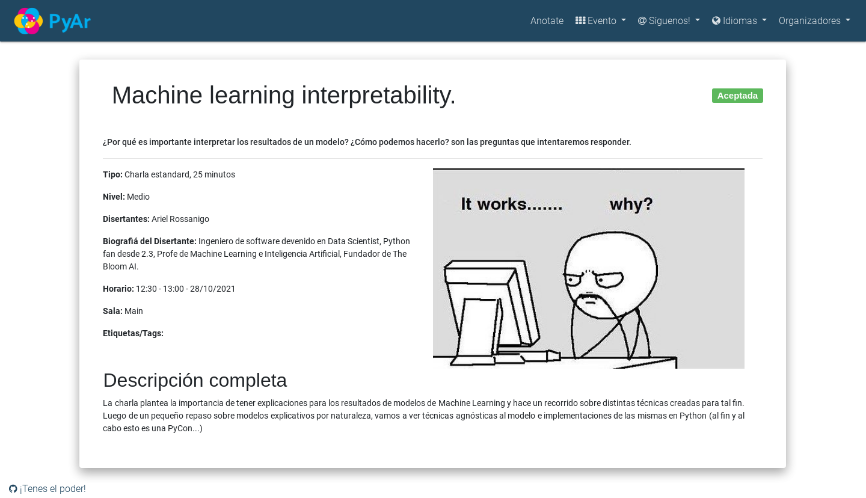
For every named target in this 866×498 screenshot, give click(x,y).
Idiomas (736, 20)
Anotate (547, 20)
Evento (597, 20)
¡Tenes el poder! (47, 488)
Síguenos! (665, 20)
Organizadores (811, 20)
